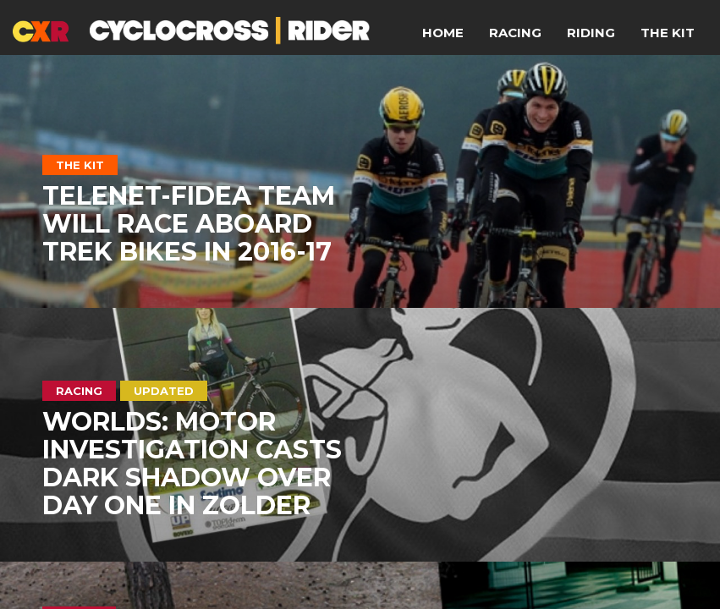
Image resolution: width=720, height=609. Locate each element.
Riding (591, 33)
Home (443, 33)
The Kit (667, 33)
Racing (515, 33)
